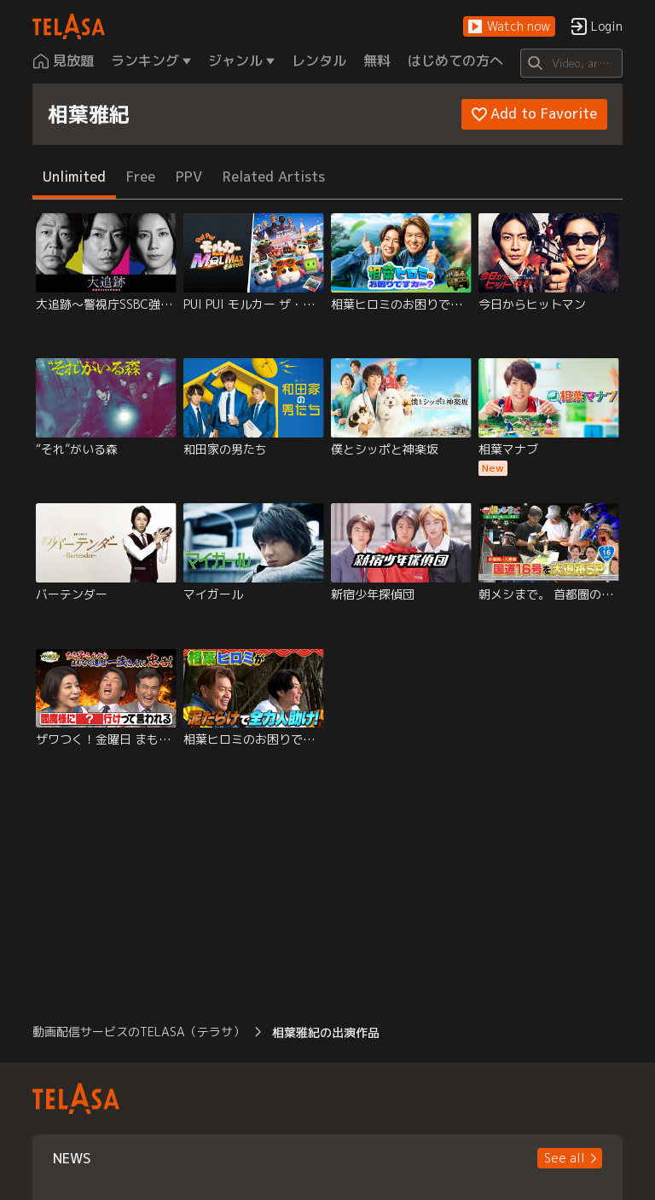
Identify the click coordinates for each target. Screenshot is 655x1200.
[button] (509, 27)
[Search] (571, 63)
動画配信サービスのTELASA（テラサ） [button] (138, 1031)
